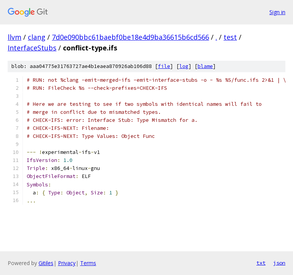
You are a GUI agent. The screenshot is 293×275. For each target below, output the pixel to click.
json (279, 262)
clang (36, 37)
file (164, 66)
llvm (14, 37)
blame (205, 66)
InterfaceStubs (32, 47)
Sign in (277, 12)
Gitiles (46, 263)
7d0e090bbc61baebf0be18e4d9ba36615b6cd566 (130, 37)
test (230, 37)
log (183, 66)
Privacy (67, 263)
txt (261, 262)
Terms (88, 263)
